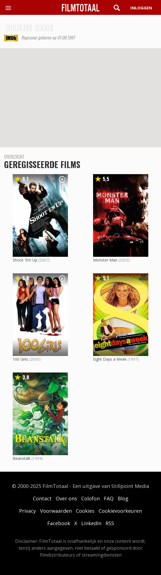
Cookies (85, 510)
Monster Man (105, 260)
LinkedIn (91, 523)
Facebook (58, 523)
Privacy (27, 510)
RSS (109, 523)
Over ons (66, 498)
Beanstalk (21, 458)
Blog (123, 498)
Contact (42, 498)
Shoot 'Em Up (25, 260)
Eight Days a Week (109, 359)
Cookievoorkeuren (120, 510)
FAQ (109, 498)
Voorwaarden (56, 510)
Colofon (90, 498)
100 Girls (20, 359)
